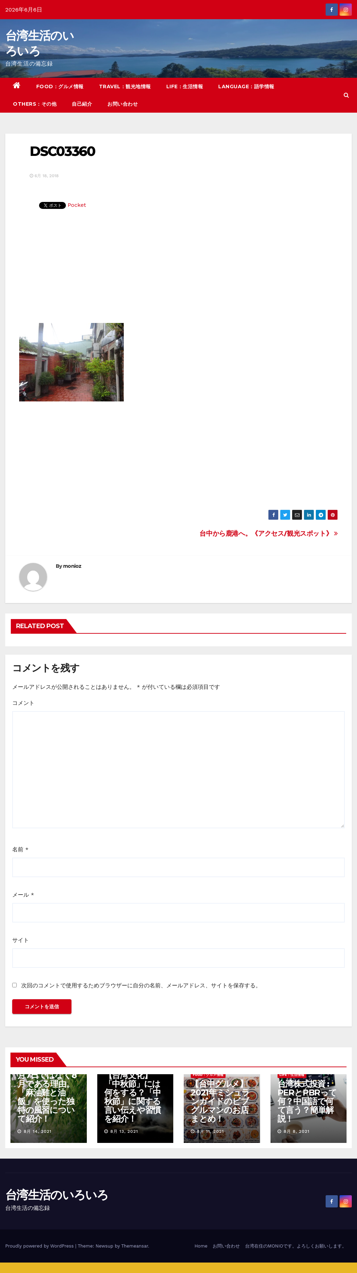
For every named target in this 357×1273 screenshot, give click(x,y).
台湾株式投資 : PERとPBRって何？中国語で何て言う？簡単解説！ (307, 1101)
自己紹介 (82, 104)
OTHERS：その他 (34, 104)
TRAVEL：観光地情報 (125, 86)
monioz (72, 566)
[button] (346, 95)
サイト (20, 940)
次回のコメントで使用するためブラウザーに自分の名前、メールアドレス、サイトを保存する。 (141, 985)
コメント (23, 703)
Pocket (77, 205)
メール (23, 894)
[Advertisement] (178, 270)
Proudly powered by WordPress (40, 1246)
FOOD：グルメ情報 (60, 86)
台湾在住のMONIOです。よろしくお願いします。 (296, 1246)
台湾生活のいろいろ (56, 1195)
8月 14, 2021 (38, 1131)
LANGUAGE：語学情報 (246, 86)
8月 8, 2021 (296, 1131)
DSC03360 (62, 151)
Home (201, 1246)
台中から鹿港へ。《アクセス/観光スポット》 (268, 533)
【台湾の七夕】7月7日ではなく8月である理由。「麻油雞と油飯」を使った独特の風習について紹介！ (47, 1092)
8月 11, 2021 (210, 1131)
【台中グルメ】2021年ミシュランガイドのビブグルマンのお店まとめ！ (220, 1101)
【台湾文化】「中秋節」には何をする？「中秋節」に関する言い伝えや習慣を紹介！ (132, 1097)
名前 (20, 849)
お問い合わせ (122, 104)
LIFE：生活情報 (184, 86)
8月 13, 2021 (124, 1131)
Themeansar (134, 1246)
